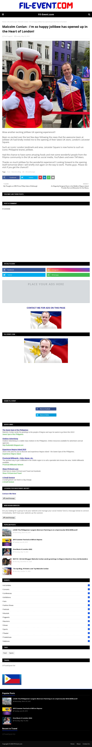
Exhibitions (46, 597)
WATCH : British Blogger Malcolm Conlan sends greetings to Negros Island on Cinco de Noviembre (50, 559)
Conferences (46, 593)
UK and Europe (12, 22)
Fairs (46, 601)
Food (8, 172)
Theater (46, 633)
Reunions (46, 621)
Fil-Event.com (46, 14)
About (78, 744)
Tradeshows (46, 637)
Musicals (46, 613)
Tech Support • (8, 36)
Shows (46, 625)
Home (4, 22)
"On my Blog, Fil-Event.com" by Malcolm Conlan (31, 569)
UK (23, 172)
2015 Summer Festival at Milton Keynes (27, 540)
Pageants (46, 617)
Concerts (46, 589)
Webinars (46, 641)
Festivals (46, 609)
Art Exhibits (46, 585)
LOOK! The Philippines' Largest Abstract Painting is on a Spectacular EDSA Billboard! (45, 530)
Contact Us (86, 744)
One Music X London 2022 (22, 549)
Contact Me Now (9, 494)
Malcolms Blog (16, 172)
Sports (46, 629)
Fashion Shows (46, 605)
